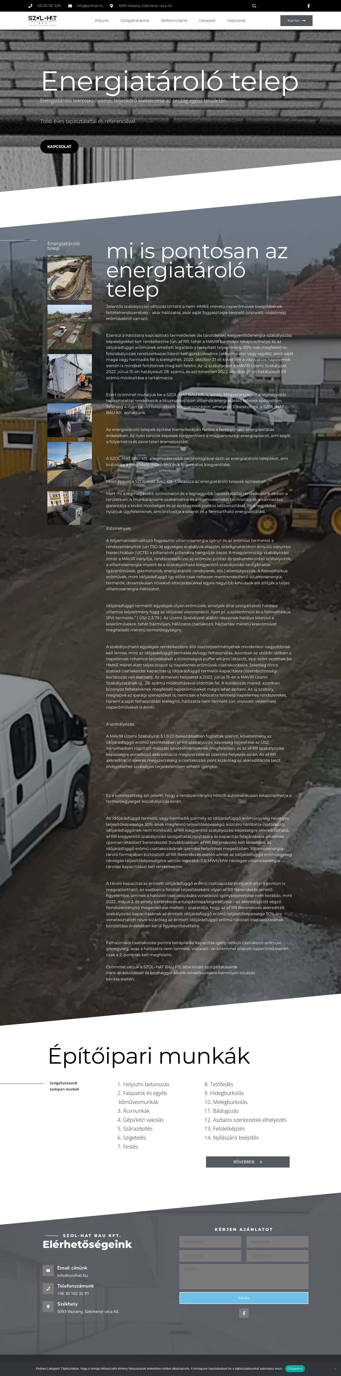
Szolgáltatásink (135, 20)
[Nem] (335, 1368)
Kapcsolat (236, 20)
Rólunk (102, 20)
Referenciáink (174, 20)
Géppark (207, 20)
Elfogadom (295, 1368)
